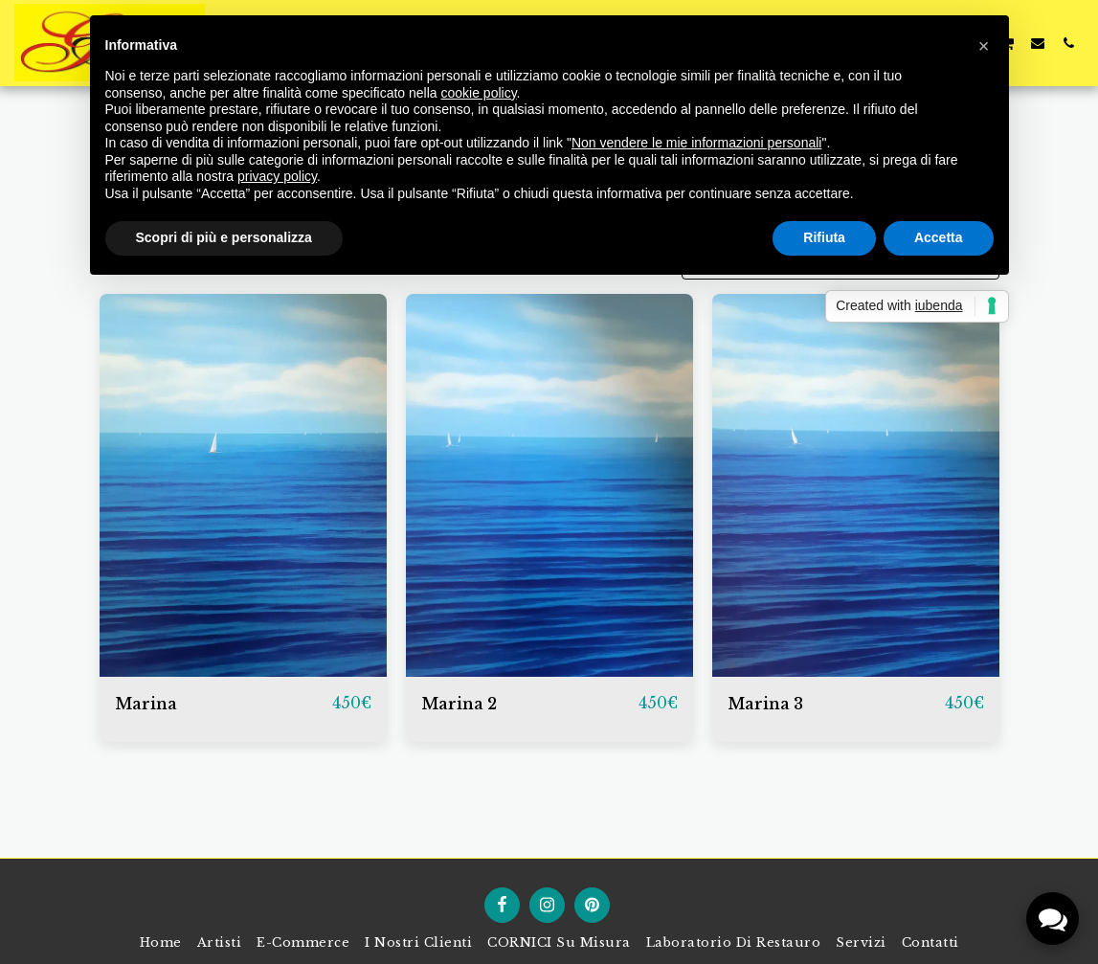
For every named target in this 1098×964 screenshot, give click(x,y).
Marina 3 (765, 703)
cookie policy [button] (478, 93)
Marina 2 (459, 703)
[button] (1037, 42)
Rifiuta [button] (824, 237)
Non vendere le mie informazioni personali (696, 142)
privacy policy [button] (277, 176)
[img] (243, 485)
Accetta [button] (938, 237)
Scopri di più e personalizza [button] (224, 237)
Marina (146, 703)
